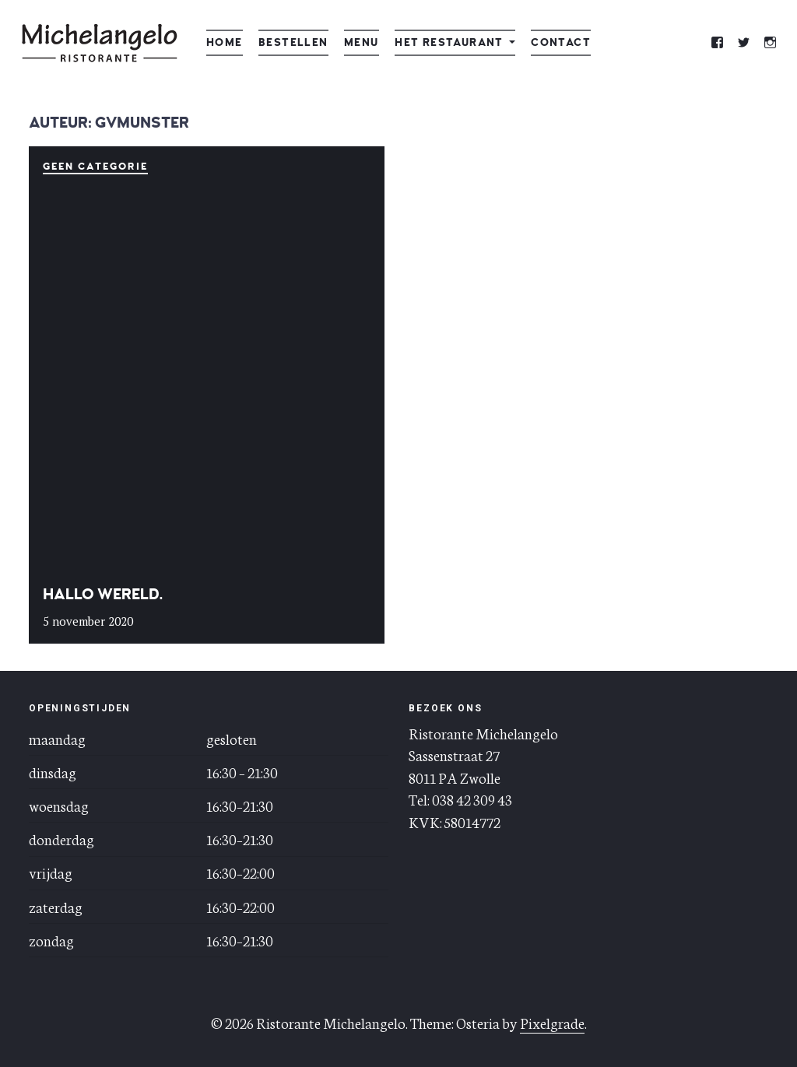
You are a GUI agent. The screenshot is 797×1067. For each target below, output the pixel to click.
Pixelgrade (552, 1022)
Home (224, 42)
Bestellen (293, 42)
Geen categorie (95, 166)
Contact (561, 42)
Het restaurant (449, 42)
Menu (361, 42)
